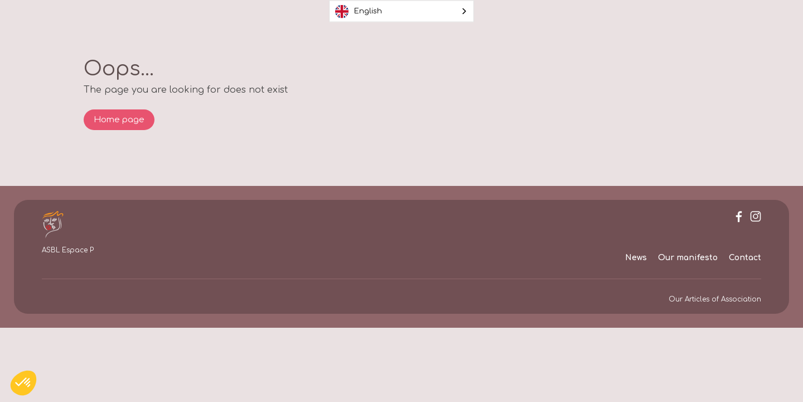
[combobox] (401, 11)
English (358, 11)
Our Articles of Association (715, 299)
